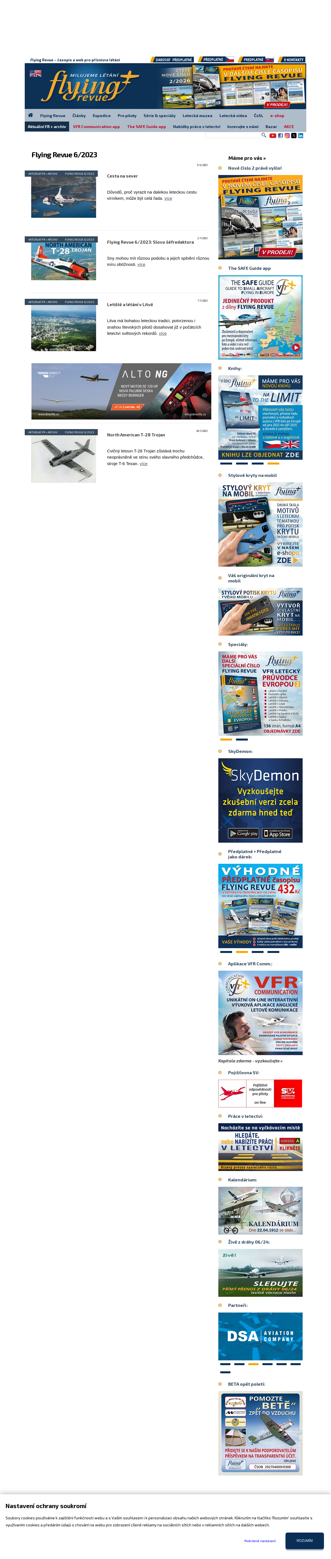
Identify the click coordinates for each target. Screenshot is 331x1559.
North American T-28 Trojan (136, 434)
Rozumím (305, 1541)
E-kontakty (297, 61)
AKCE (289, 126)
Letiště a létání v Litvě (130, 304)
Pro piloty (127, 115)
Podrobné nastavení (260, 1541)
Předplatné (256, 61)
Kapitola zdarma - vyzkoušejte (249, 1060)
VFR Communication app (96, 126)
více (168, 198)
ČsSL (258, 115)
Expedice (102, 115)
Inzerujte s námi (243, 126)
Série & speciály (160, 115)
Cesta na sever (122, 175)
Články (79, 115)
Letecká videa (233, 115)
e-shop (277, 115)
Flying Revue (52, 115)
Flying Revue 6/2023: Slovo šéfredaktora (150, 241)
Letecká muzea (197, 115)
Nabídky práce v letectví (196, 126)
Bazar (271, 126)
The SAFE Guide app (146, 126)
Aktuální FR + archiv (43, 173)
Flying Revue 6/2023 (79, 173)
